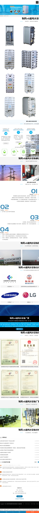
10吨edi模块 (35, 510)
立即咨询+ (6, 143)
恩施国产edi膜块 (6, 509)
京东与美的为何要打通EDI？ (6, 459)
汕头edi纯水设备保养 (12, 510)
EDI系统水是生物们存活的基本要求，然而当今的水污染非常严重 (14, 479)
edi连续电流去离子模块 (13, 509)
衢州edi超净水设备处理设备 (28, 510)
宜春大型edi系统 (25, 509)
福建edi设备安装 (31, 509)
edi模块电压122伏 (20, 509)
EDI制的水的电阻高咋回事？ (7, 472)
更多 (36, 462)
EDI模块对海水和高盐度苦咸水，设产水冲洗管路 (11, 465)
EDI (8, 2)
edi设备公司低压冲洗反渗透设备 (6, 450)
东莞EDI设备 (27, 503)
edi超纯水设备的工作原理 (5, 452)
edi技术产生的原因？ (4, 457)
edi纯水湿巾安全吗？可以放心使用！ (7, 440)
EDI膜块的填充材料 (4, 454)
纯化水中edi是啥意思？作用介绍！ (7, 443)
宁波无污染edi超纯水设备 (20, 510)
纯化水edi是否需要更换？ (5, 445)
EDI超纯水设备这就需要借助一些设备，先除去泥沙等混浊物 (12, 447)
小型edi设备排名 (5, 510)
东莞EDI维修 (33, 503)
